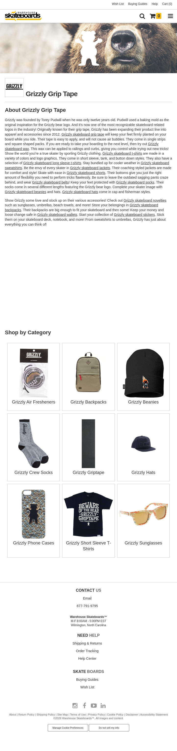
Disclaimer (132, 714)
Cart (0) (167, 4)
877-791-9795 (87, 606)
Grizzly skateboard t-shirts (122, 153)
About (12, 714)
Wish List (118, 4)
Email (87, 598)
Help (155, 4)
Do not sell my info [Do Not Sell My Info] (109, 728)
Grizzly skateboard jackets (90, 168)
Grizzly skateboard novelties (145, 200)
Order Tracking (87, 651)
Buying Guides (137, 4)
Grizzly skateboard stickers (134, 215)
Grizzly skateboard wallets (57, 215)
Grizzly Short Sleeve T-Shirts (88, 543)
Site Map (62, 714)
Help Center (87, 658)
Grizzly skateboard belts (50, 182)
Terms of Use (78, 714)
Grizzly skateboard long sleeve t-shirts (52, 163)
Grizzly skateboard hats (80, 192)
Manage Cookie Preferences (67, 728)
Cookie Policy (115, 714)
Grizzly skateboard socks (135, 182)
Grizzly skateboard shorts (86, 173)
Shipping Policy (46, 714)
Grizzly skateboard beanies (25, 192)
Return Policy (26, 714)
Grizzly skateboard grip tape (82, 134)
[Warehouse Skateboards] (26, 16)
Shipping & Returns (87, 643)
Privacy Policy (96, 714)
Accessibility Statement (154, 714)
